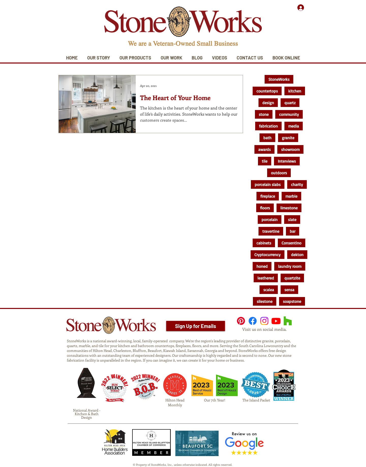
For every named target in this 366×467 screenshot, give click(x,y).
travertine (270, 231)
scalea (268, 289)
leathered (265, 278)
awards (264, 149)
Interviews (287, 161)
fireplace (267, 196)
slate (292, 219)
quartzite (292, 278)
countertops (267, 91)
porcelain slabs (268, 184)
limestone (289, 207)
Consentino (291, 242)
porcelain (270, 219)
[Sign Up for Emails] (195, 326)
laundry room (289, 266)
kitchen (294, 91)
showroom (290, 149)
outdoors (279, 172)
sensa (289, 289)
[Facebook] (252, 321)
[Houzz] (287, 321)
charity (297, 184)
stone (264, 114)
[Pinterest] (241, 321)
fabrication (268, 126)
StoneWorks (278, 79)
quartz (290, 102)
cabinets (263, 242)
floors (265, 207)
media (293, 126)
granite (288, 137)
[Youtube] (276, 321)
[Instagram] (264, 321)
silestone (264, 301)
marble (291, 196)
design (268, 102)
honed (262, 266)
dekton (297, 254)
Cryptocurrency (267, 254)
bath (267, 137)
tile (264, 161)
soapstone (292, 301)
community (289, 114)
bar (292, 231)
